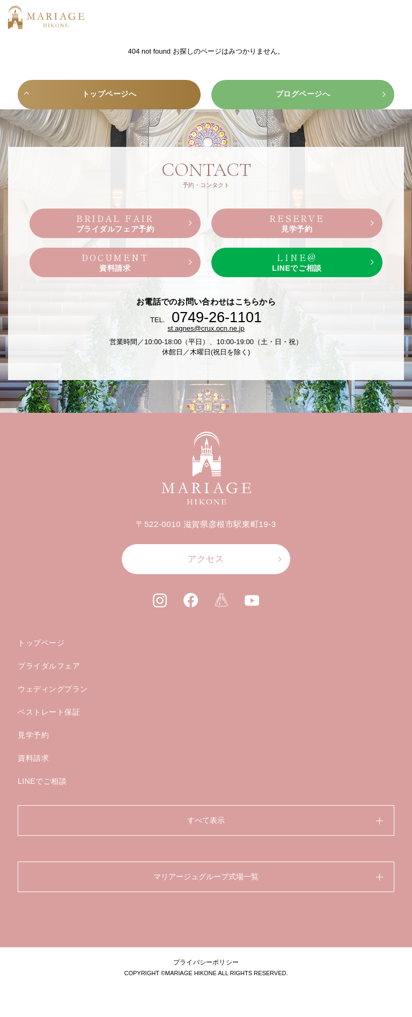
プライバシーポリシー (206, 962)
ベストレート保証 (49, 712)
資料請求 (33, 758)
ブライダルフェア (49, 666)
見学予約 (33, 735)
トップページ (41, 643)
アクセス (206, 558)
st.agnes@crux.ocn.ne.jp (205, 328)
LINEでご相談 (42, 781)
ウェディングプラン (53, 689)
